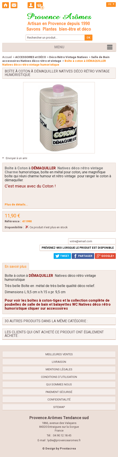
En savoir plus (15, 266)
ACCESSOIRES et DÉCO (30, 57)
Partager (82, 256)
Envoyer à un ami (16, 158)
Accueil (7, 57)
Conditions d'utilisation (59, 377)
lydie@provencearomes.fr (64, 440)
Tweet (62, 256)
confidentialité (59, 399)
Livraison (59, 361)
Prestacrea (68, 448)
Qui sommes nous (59, 384)
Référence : (13, 221)
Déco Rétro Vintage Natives (68, 57)
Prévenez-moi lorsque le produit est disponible (78, 247)
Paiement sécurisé (59, 392)
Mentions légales (59, 369)
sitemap (59, 407)
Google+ (105, 256)
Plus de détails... (16, 204)
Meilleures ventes (59, 354)
